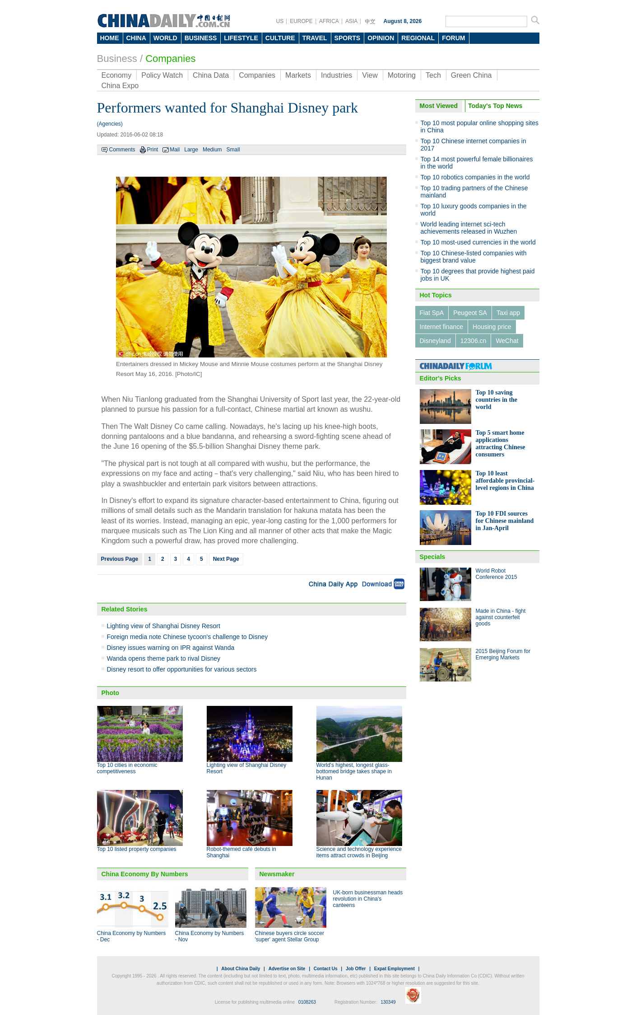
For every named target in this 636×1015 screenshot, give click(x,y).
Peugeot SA (470, 312)
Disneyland (435, 340)
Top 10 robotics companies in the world (475, 177)
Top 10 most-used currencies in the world (478, 242)
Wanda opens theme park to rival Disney (164, 658)
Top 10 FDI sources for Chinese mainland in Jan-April (505, 520)
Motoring (402, 75)
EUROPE (301, 21)
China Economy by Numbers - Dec (131, 936)
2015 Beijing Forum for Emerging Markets (503, 654)
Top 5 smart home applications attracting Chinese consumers (500, 443)
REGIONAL (418, 38)
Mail (175, 149)
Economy (117, 75)
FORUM (453, 38)
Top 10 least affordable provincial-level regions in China (505, 480)
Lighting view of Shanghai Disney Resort (163, 626)
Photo (111, 692)
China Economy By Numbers (145, 874)
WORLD (165, 38)
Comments (122, 149)
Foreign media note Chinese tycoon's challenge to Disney (187, 636)
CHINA (136, 38)
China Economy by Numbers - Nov (209, 936)
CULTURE (280, 38)
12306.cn (473, 340)
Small (233, 149)
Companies (170, 58)
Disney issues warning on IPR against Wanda (171, 647)
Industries (336, 75)
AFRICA (329, 21)
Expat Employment (394, 968)
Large (191, 149)
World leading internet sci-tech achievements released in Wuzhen (469, 228)
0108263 (307, 1002)
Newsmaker (277, 874)
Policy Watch (162, 75)
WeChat (507, 340)
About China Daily (240, 968)
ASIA (351, 21)
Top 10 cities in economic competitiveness (127, 768)
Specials (433, 556)
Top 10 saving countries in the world (497, 399)
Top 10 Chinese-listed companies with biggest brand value (474, 256)
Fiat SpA (432, 312)
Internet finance (442, 326)
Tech (433, 75)
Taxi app (508, 312)
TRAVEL (314, 38)
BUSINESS (201, 38)
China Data (211, 75)
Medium (212, 149)
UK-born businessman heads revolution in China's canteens (368, 898)
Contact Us (326, 968)
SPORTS (347, 38)
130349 (388, 1002)
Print (152, 149)
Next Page (226, 559)
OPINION (380, 38)
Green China (471, 75)
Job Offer (356, 968)
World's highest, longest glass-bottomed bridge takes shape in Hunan (354, 771)
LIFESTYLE (241, 38)
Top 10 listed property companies (136, 849)
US (280, 21)
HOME (109, 38)
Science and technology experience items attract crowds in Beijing (359, 852)
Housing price (492, 326)
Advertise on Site (287, 968)
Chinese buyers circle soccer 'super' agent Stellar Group (289, 936)
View (369, 75)
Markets (298, 75)
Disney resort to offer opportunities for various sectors (182, 669)
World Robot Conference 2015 (496, 574)
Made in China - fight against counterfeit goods (501, 617)
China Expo (120, 85)
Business (117, 58)
